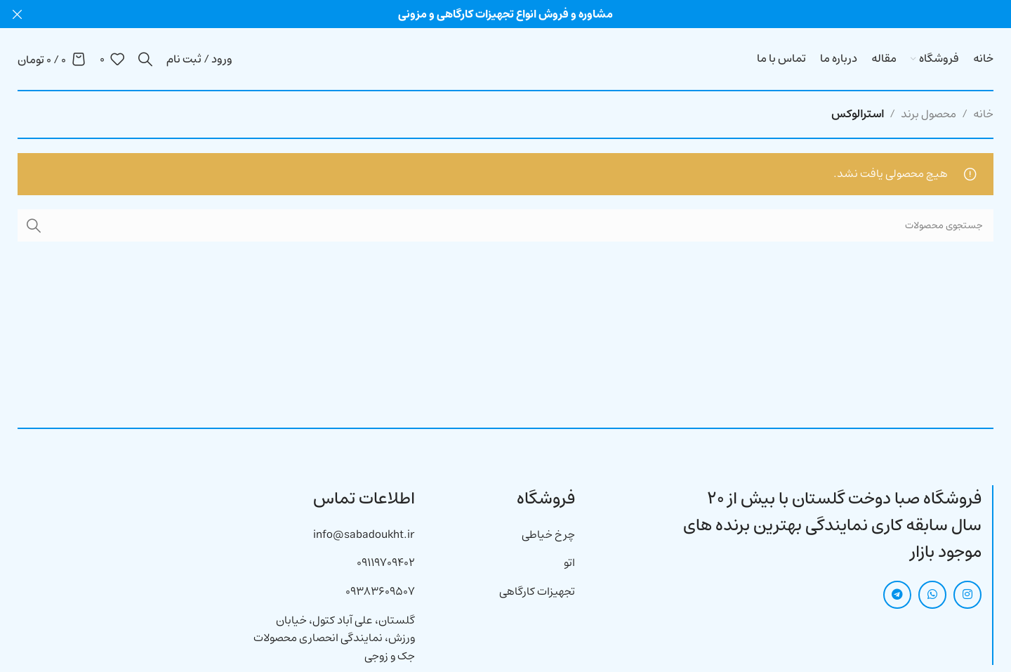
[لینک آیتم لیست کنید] (505, 535)
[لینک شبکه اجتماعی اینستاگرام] (967, 595)
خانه (983, 114)
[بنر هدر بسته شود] (17, 14)
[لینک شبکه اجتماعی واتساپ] (932, 595)
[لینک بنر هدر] (526, 14)
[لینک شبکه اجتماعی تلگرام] (897, 595)
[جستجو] (145, 59)
